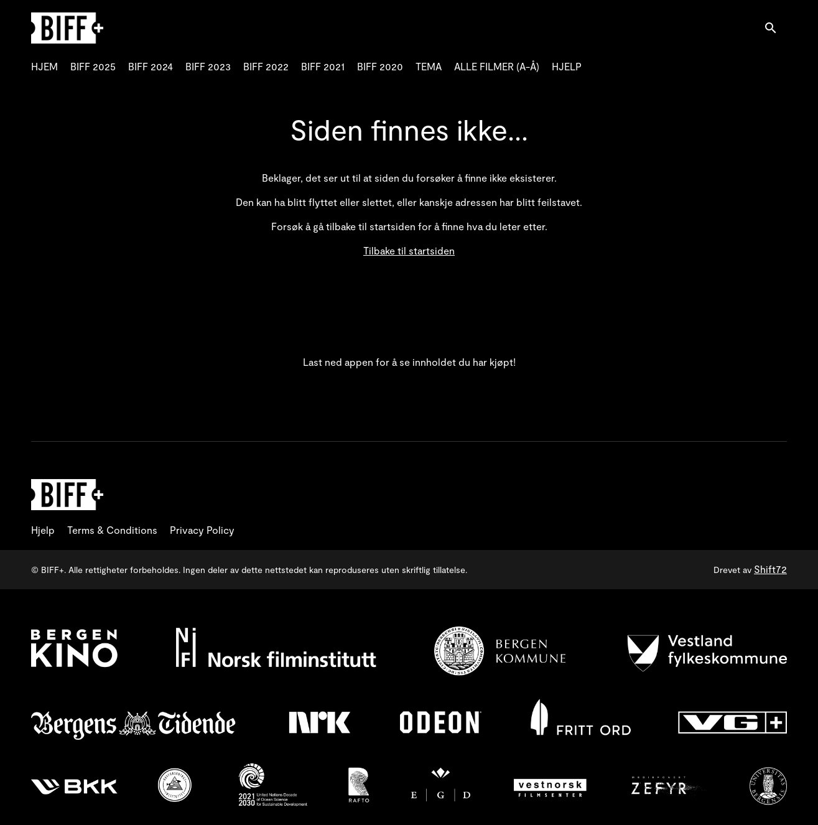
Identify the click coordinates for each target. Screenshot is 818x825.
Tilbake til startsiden (409, 250)
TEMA (429, 66)
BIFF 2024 (150, 66)
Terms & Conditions (112, 530)
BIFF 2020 (380, 66)
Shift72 (770, 569)
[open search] (776, 27)
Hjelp (43, 530)
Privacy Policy (202, 530)
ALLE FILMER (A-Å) (496, 66)
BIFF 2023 (208, 66)
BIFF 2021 (323, 66)
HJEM (44, 66)
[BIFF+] (67, 494)
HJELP (567, 66)
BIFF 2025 (93, 66)
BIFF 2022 (266, 66)
